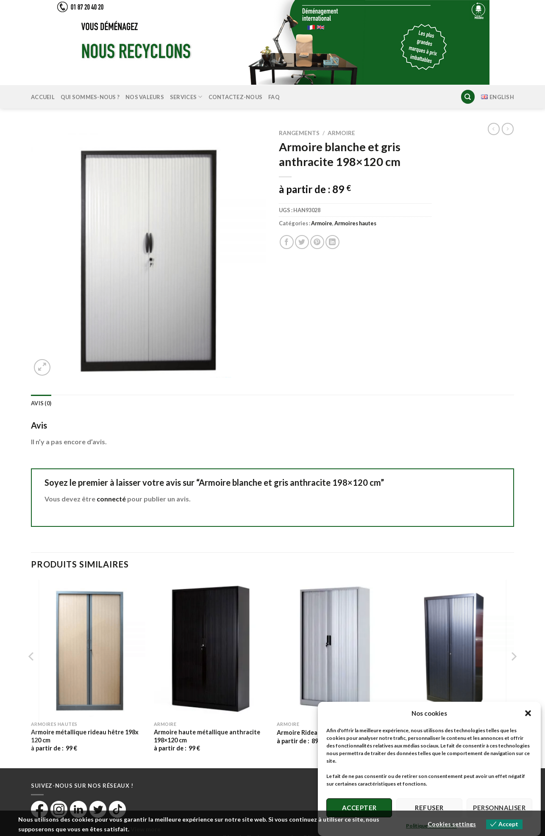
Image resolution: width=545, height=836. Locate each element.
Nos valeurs (144, 97)
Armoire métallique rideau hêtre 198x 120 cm (85, 736)
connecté (111, 499)
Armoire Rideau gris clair (312, 732)
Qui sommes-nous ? (90, 97)
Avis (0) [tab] (41, 403)
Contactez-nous (236, 97)
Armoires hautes (355, 223)
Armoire (341, 133)
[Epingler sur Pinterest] (317, 242)
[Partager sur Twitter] (302, 242)
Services (186, 97)
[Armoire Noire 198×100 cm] (457, 648)
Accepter (359, 807)
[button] (528, 713)
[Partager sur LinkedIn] (332, 242)
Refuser (429, 807)
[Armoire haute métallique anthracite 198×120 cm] (211, 648)
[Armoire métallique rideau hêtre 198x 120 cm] (88, 648)
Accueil (43, 97)
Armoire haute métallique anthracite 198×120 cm (207, 736)
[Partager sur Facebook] (287, 242)
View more (146, 829)
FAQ (274, 97)
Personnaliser (499, 807)
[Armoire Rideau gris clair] (334, 648)
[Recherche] (468, 97)
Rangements (299, 133)
